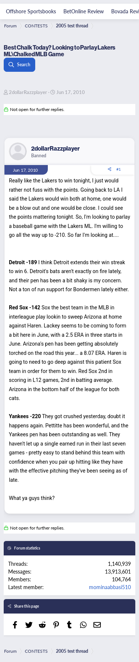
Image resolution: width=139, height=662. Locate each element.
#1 (118, 169)
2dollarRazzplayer (28, 91)
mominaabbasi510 (110, 587)
